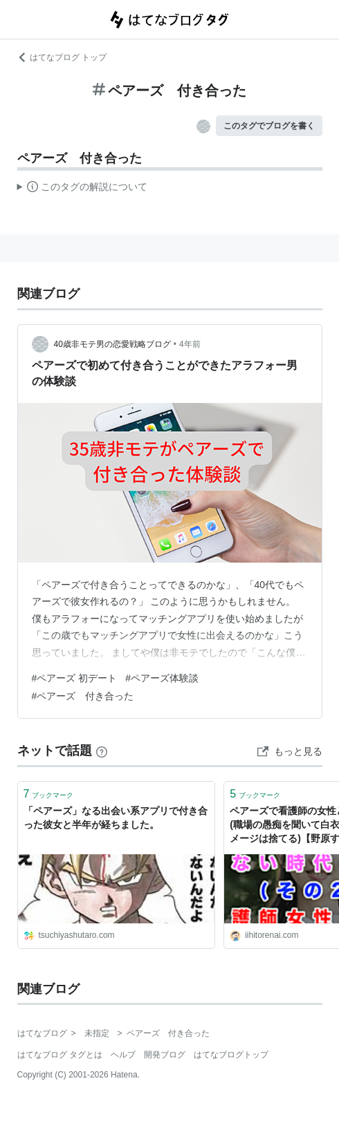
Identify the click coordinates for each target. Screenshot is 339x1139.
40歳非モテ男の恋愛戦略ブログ (112, 344)
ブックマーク (49, 794)
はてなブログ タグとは (59, 1055)
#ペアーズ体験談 (162, 678)
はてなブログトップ (231, 1055)
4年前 (190, 344)
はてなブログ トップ (62, 57)
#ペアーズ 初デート (75, 678)
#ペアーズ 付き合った (83, 696)
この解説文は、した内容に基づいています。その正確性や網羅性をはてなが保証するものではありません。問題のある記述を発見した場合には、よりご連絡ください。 (82, 188)
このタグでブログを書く (269, 126)
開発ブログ (164, 1055)
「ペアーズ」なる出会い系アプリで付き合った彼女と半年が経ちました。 (116, 817)
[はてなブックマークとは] (101, 750)
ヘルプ (123, 1055)
